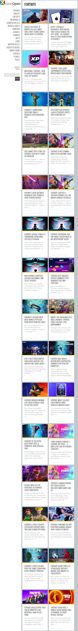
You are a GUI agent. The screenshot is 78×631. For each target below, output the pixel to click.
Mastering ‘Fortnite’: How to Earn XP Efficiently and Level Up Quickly (34, 73)
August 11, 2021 (34, 462)
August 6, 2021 (34, 504)
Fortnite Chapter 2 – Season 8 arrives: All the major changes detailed (61, 195)
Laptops (16, 16)
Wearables (15, 19)
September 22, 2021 (35, 172)
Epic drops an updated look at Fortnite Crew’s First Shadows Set (60, 112)
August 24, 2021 (60, 338)
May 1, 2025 (59, 48)
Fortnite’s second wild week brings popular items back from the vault (35, 320)
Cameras (16, 28)
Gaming (16, 35)
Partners (18, 69)
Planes (17, 56)
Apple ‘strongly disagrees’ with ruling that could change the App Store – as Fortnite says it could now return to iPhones (61, 33)
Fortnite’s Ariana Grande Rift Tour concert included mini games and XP (61, 487)
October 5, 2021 (34, 131)
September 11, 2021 (35, 255)
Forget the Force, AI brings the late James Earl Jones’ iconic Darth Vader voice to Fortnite (34, 30)
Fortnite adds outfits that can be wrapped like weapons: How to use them (35, 611)
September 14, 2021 (35, 214)
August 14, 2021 (60, 421)
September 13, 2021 (61, 214)
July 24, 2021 (59, 628)
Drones (16, 32)
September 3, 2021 (35, 296)
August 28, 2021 (34, 338)
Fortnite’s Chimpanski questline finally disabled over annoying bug (34, 113)
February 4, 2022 (60, 89)
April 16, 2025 (33, 89)
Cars (18, 41)
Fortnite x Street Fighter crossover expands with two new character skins (34, 527)
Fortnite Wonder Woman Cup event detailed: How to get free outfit (34, 403)
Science (16, 53)
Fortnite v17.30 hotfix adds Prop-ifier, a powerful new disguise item (33, 445)
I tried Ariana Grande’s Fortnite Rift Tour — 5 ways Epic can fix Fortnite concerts (61, 445)
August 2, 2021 (60, 545)
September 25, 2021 (61, 131)
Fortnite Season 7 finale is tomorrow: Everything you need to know (34, 237)
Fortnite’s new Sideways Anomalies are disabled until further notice (34, 195)
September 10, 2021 (61, 255)
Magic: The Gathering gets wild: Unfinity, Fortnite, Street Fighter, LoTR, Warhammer (61, 321)
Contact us (17, 67)
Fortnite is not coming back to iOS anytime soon (61, 152)
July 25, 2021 (33, 628)
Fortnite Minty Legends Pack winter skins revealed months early (60, 403)
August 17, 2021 (60, 379)
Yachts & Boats (13, 47)
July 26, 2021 (59, 587)
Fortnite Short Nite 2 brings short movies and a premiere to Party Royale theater (61, 611)
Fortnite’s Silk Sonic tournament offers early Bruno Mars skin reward (61, 71)
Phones (16, 10)
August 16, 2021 (34, 421)
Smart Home (14, 50)
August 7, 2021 (60, 462)
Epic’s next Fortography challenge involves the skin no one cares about (34, 361)
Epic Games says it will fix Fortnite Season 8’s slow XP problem (34, 154)
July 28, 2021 (33, 587)
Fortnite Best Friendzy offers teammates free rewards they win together (60, 279)
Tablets (16, 13)
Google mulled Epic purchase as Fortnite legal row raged (33, 488)
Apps (18, 38)
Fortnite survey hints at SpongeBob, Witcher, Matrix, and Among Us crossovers (60, 570)
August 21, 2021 (34, 379)
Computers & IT (13, 22)
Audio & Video (14, 25)
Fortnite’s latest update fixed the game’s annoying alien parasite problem (35, 568)
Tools (17, 59)
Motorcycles (14, 44)
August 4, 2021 (34, 545)
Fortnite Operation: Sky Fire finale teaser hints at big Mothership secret (61, 237)
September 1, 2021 (61, 296)
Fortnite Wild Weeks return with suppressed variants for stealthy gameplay (61, 362)
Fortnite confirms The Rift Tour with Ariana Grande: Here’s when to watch (61, 527)
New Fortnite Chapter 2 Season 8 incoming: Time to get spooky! (34, 278)
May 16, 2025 (37, 48)
